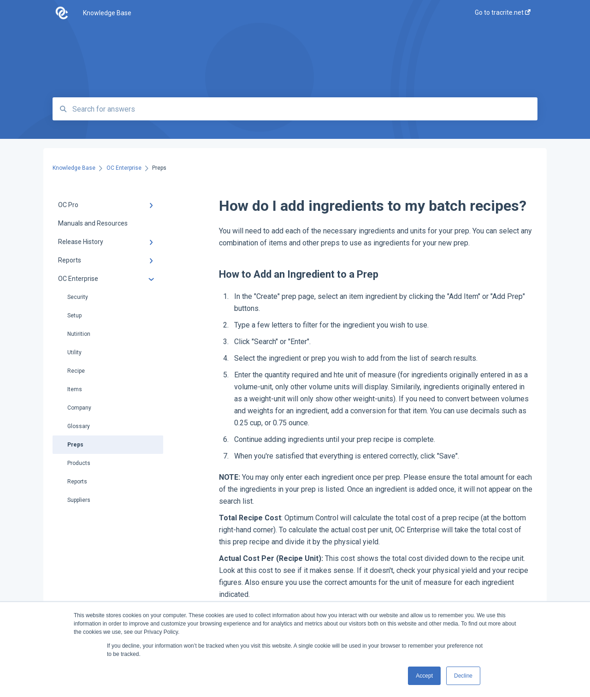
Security (77, 297)
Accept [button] (424, 676)
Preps (75, 444)
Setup (74, 315)
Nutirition (78, 334)
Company (79, 408)
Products (78, 463)
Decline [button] (463, 676)
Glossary (78, 426)
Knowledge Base (107, 13)
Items (74, 389)
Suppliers (78, 500)
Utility (74, 352)
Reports (77, 481)
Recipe (76, 371)
